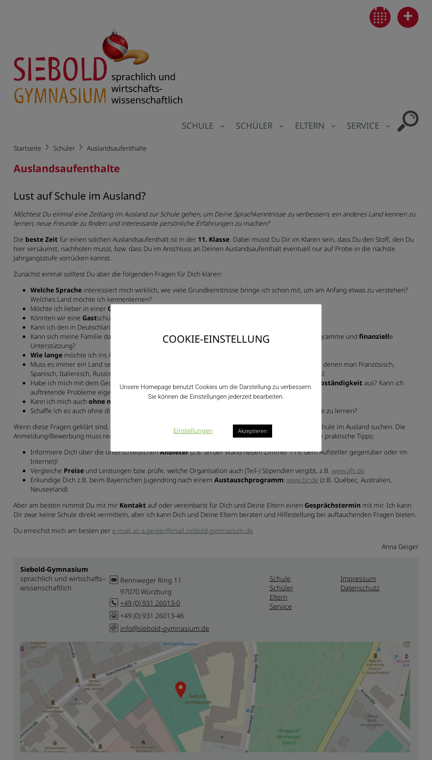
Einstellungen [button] (193, 430)
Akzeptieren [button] (252, 431)
